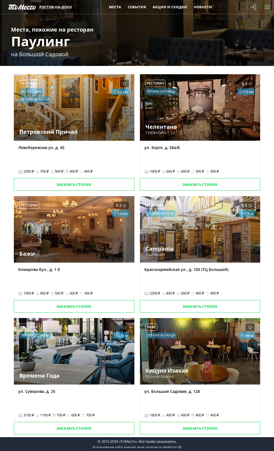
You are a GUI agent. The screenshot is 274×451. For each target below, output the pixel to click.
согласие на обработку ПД (163, 447)
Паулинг (40, 41)
